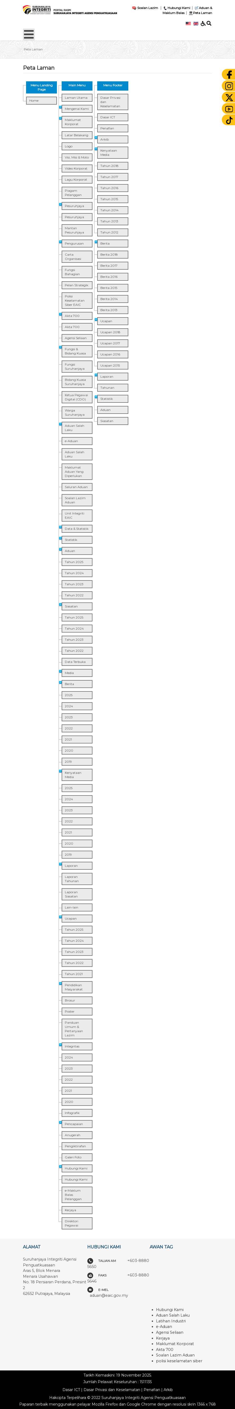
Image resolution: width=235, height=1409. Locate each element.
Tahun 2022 (74, 595)
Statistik (71, 540)
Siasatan (71, 606)
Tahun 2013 (109, 221)
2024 (69, 706)
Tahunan (107, 388)
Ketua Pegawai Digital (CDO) (76, 397)
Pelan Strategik (76, 285)
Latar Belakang (76, 135)
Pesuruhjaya (74, 206)
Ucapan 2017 (110, 343)
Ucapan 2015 (110, 365)
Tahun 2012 (109, 232)
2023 (69, 717)
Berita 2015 (108, 288)
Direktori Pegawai (71, 1223)
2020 (69, 750)
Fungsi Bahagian (72, 272)
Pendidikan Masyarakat (74, 987)
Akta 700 (72, 316)
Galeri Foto (73, 1157)
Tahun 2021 (74, 974)
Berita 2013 (108, 310)
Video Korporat (76, 168)
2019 (68, 762)
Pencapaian (74, 1124)
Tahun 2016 (109, 188)
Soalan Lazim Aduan (75, 500)
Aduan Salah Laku (74, 428)
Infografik (72, 1113)
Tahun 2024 (74, 573)
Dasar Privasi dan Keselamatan (110, 102)
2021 (68, 739)
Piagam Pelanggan (73, 193)
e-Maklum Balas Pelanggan (73, 1194)
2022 (69, 728)
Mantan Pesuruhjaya (74, 230)
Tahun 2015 (109, 199)
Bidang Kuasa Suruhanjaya (75, 382)
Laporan (71, 866)
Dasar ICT (107, 117)
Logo (68, 146)
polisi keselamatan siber (179, 1361)
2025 (68, 695)
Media (69, 673)
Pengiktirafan (75, 1146)
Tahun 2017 (109, 177)
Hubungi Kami (176, 8)
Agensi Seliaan (76, 338)
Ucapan (71, 918)
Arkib (104, 139)
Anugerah (72, 1135)
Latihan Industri (171, 1321)
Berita (69, 684)
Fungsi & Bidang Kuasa (75, 351)
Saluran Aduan (76, 487)
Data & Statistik (77, 529)
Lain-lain (71, 907)
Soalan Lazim (145, 8)
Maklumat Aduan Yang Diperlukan (74, 471)
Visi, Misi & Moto (77, 157)
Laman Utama (76, 98)
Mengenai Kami (77, 109)
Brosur (70, 1000)
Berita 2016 (108, 277)
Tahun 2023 (74, 584)
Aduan (70, 551)
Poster (70, 1011)
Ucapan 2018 (110, 332)
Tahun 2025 (74, 562)
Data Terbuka (75, 662)
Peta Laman (200, 13)
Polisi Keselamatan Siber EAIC (75, 300)
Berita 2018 (109, 254)
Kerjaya (70, 1210)
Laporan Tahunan (72, 879)
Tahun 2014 (109, 210)
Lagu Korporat (76, 179)
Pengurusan (74, 243)
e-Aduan (71, 441)
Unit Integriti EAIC (74, 515)
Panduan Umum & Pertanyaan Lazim (74, 1029)
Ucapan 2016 (110, 354)
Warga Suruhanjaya (75, 412)
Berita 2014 (109, 299)
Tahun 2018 (109, 166)
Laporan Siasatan (71, 894)
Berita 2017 (108, 266)
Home (33, 100)
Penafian (107, 128)
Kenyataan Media (73, 775)
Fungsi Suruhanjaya (75, 366)
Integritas (72, 1046)
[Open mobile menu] (29, 34)
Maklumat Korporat (73, 122)
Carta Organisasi (73, 256)
